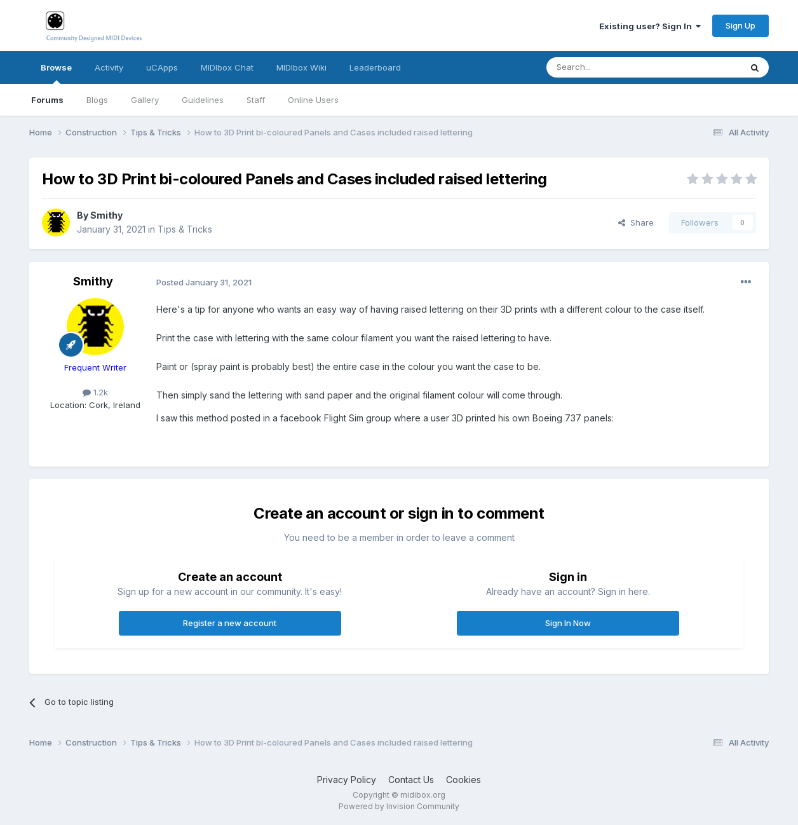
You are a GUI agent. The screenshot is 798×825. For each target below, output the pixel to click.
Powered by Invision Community (399, 806)
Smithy (106, 215)
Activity (109, 67)
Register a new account (229, 623)
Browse (56, 73)
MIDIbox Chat (227, 67)
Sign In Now (568, 623)
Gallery (145, 100)
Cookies (463, 779)
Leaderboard (375, 67)
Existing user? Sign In (650, 26)
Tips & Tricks (185, 229)
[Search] (611, 67)
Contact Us (411, 779)
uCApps (162, 67)
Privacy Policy (346, 779)
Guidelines (203, 100)
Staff (256, 100)
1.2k (95, 392)
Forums (47, 100)
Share (636, 222)
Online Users (313, 100)
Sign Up (740, 25)
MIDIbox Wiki (301, 67)
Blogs (97, 100)
